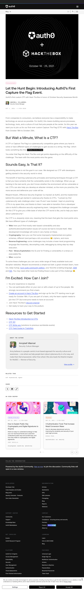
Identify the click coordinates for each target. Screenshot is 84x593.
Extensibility (9, 561)
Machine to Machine (48, 566)
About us (44, 529)
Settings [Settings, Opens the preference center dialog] (15, 586)
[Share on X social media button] (7, 389)
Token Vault (45, 575)
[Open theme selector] (77, 11)
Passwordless (46, 569)
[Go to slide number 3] (47, 453)
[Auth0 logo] (41, 6)
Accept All (69, 586)
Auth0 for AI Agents (11, 555)
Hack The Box (72, 127)
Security (8, 563)
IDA (10, 271)
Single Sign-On (46, 558)
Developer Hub (10, 488)
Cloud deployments (11, 572)
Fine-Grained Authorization (14, 575)
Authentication (10, 569)
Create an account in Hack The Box (23, 293)
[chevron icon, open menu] (10, 12)
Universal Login (46, 555)
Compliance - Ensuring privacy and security (55, 521)
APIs (43, 494)
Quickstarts (45, 491)
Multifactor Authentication (49, 561)
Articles (44, 488)
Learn (43, 539)
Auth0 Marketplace (11, 526)
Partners (44, 523)
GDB (75, 268)
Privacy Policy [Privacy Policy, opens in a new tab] (67, 580)
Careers (49, 527)
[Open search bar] (73, 12)
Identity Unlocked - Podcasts (14, 497)
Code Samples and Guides (13, 491)
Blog (7, 11)
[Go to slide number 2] (42, 453)
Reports (44, 505)
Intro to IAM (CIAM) (47, 542)
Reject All (42, 586)
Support (8, 521)
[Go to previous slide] (72, 453)
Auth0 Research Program (13, 542)
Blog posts (9, 494)
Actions (44, 563)
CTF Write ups (15, 325)
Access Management (12, 558)
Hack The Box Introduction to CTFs (23, 319)
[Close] (82, 578)
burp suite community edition (32, 268)
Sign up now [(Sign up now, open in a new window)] (38, 468)
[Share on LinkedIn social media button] (12, 389)
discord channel (32, 303)
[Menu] (77, 6)
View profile (68, 364)
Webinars (45, 508)
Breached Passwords (48, 572)
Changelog (45, 499)
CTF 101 (12, 322)
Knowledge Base (10, 523)
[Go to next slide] (76, 453)
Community (9, 518)
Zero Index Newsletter (12, 499)
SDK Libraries (46, 497)
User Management (11, 566)
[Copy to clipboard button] (16, 389)
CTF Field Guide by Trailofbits (21, 328)
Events (8, 539)
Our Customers (46, 518)
